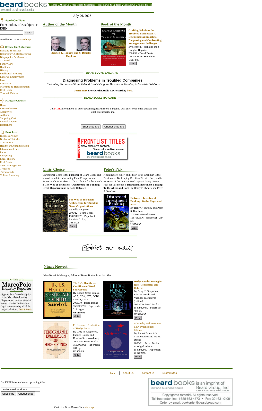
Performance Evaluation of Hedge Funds (86, 326)
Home (3, 105)
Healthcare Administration (14, 145)
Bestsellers (6, 124)
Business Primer (9, 135)
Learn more (81, 90)
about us (128, 373)
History (4, 70)
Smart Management (10, 165)
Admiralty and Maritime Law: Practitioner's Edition (147, 326)
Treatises (5, 168)
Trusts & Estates (9, 93)
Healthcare (6, 66)
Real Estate (6, 89)
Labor (3, 152)
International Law (9, 148)
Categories (6, 111)
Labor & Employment (12, 76)
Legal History (7, 158)
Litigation (5, 83)
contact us (148, 373)
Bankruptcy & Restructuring (16, 53)
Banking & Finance (10, 50)
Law (2, 80)
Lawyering (6, 155)
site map (89, 407)
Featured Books (8, 108)
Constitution (7, 142)
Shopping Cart (8, 118)
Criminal (5, 60)
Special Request (9, 121)
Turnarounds (7, 171)
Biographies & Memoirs (13, 57)
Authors (4, 114)
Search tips (25, 39)
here (129, 90)
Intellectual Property (11, 73)
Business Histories (10, 139)
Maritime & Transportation (14, 86)
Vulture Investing (9, 175)
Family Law (6, 63)
